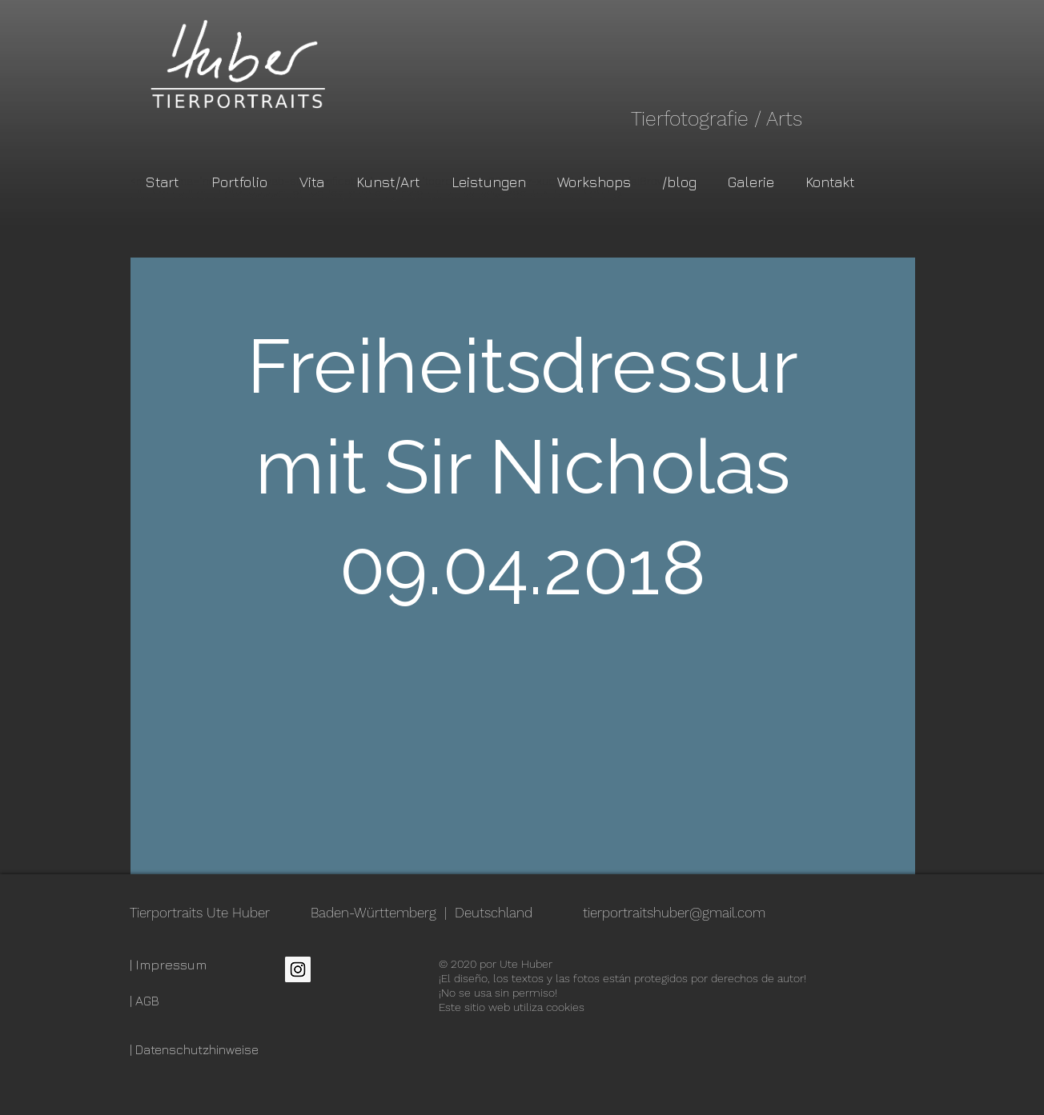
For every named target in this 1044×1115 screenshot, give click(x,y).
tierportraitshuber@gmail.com (674, 913)
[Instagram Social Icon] (298, 969)
